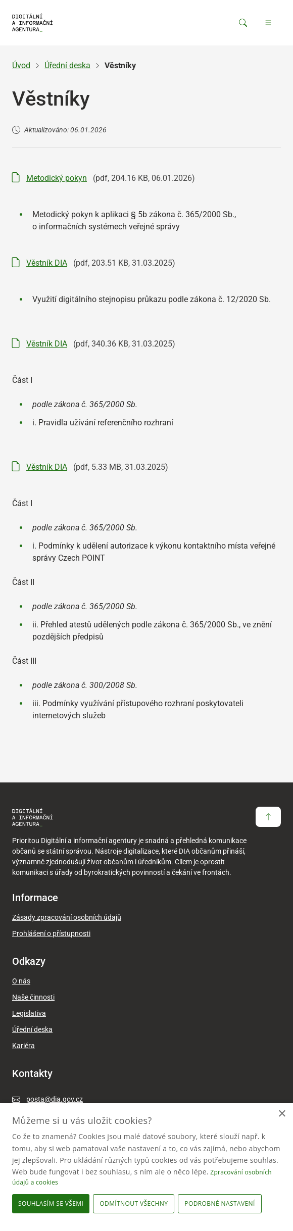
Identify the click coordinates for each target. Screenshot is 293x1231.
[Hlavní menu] (268, 22)
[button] (221, 1204)
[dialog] (146, 1167)
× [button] (281, 1114)
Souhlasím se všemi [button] (50, 1203)
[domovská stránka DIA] (32, 22)
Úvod (21, 65)
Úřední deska (67, 65)
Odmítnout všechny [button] (134, 1203)
